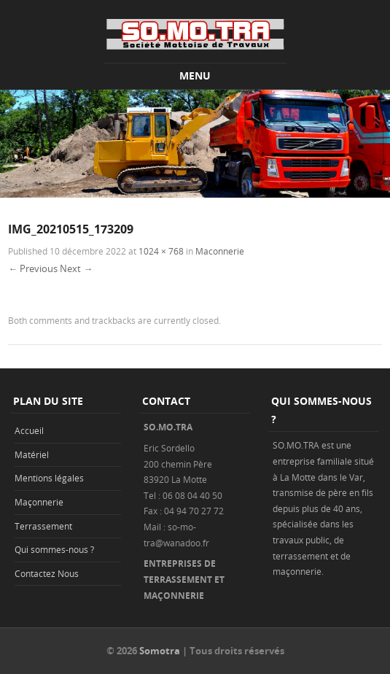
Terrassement (43, 526)
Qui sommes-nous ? (54, 549)
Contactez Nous (47, 573)
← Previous (33, 268)
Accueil (29, 430)
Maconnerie (219, 251)
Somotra (159, 650)
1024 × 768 (161, 251)
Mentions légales (49, 478)
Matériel (32, 454)
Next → (76, 268)
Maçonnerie (39, 502)
